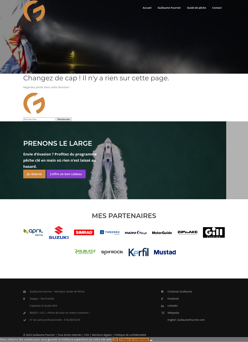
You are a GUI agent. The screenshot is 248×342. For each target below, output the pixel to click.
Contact (217, 7)
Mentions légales (102, 335)
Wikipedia (173, 313)
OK (115, 340)
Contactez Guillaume (180, 292)
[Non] (151, 340)
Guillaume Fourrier (169, 7)
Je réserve (34, 174)
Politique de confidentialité (130, 335)
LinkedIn (173, 306)
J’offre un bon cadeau (66, 174)
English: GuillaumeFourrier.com (186, 320)
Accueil (147, 7)
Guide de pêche (196, 7)
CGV (86, 335)
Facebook (173, 299)
